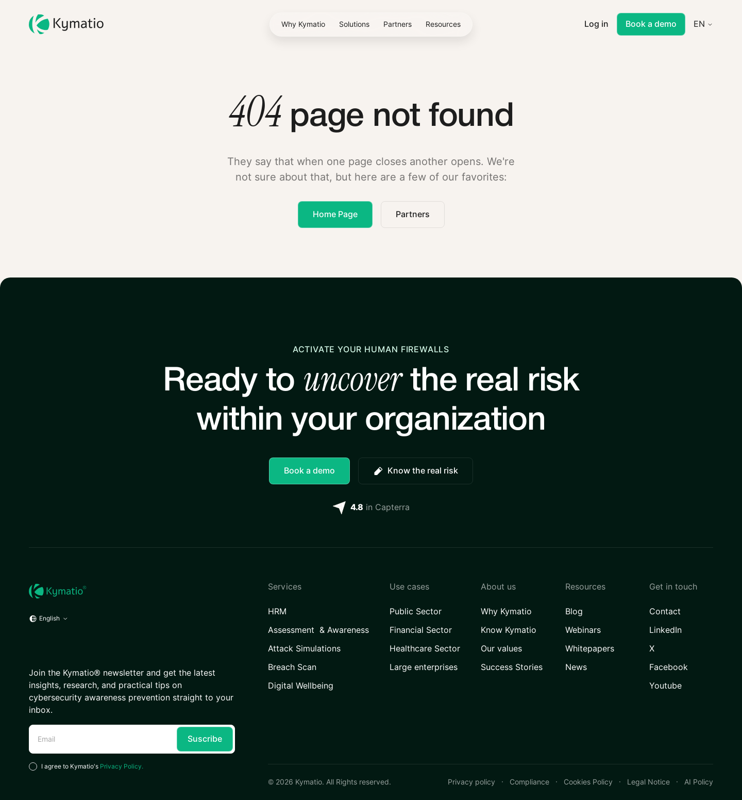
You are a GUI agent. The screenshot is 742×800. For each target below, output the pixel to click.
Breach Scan (292, 667)
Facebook (668, 667)
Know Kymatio (508, 630)
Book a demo (651, 24)
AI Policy (698, 782)
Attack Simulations (304, 649)
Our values (501, 649)
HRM (277, 611)
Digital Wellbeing (300, 686)
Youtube (665, 686)
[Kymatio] (66, 24)
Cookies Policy (588, 782)
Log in (596, 24)
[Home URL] (132, 591)
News (576, 667)
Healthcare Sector (425, 649)
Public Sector (416, 611)
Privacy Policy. (121, 766)
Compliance (529, 782)
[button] (354, 24)
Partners (413, 214)
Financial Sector (421, 630)
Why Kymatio (506, 611)
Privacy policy (471, 782)
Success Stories (512, 667)
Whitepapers (589, 649)
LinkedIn (665, 630)
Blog (574, 611)
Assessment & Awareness (318, 630)
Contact (665, 611)
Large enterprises (424, 667)
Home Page (335, 214)
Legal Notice (648, 782)
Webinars (583, 630)
